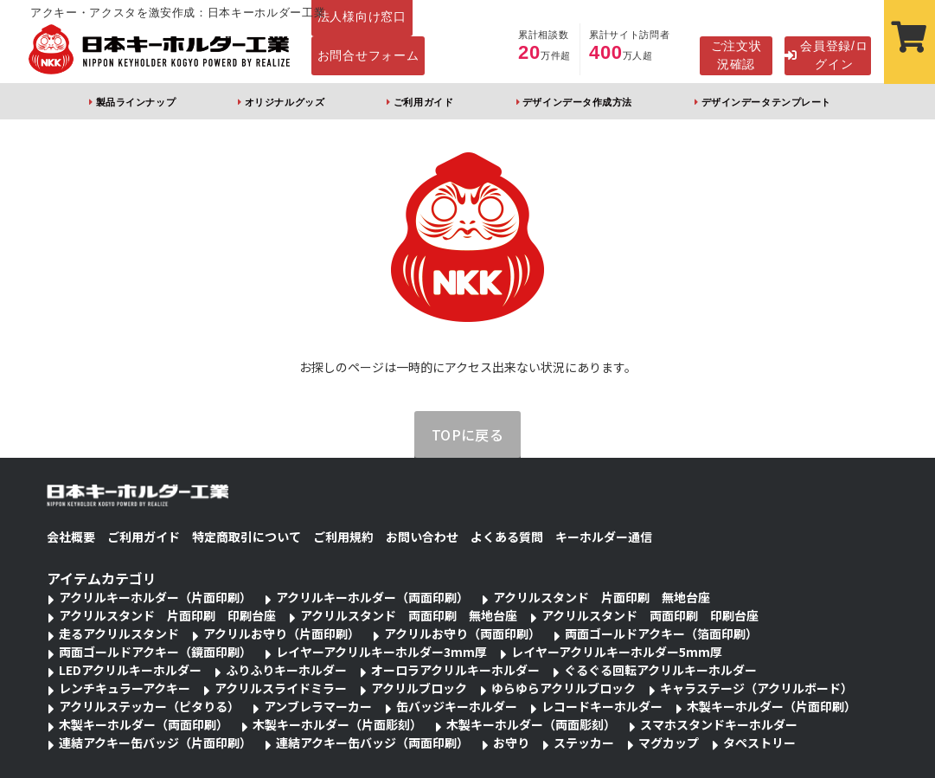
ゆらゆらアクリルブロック (563, 688)
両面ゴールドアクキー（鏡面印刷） (155, 651)
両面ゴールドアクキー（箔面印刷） (661, 633)
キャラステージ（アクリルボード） (756, 688)
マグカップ (668, 742)
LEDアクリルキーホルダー (130, 669)
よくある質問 (507, 536)
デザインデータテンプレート (766, 102)
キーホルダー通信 (603, 536)
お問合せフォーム (368, 55)
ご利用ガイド (423, 102)
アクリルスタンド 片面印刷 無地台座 (601, 597)
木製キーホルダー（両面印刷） (143, 724)
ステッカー (584, 742)
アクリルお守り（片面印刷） (281, 633)
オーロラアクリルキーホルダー (455, 669)
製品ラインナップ (136, 102)
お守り (511, 742)
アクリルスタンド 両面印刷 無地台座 (408, 615)
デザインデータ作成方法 (577, 102)
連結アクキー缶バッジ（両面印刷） (372, 742)
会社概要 (71, 536)
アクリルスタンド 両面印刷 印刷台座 (650, 615)
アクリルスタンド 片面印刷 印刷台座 (167, 615)
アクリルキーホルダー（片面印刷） (155, 597)
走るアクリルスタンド (119, 633)
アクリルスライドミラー (281, 688)
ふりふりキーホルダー (286, 669)
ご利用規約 (343, 536)
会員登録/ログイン (826, 55)
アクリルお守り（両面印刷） (462, 633)
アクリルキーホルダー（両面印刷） (372, 597)
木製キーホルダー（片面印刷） (771, 706)
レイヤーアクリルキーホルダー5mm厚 (616, 651)
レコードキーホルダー (602, 706)
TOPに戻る (468, 434)
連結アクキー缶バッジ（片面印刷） (155, 742)
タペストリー (759, 742)
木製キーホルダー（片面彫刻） (337, 724)
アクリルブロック (419, 688)
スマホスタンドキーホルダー (718, 724)
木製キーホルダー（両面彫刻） (531, 724)
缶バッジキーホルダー (456, 706)
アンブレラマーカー (318, 706)
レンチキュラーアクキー (124, 688)
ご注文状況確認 (736, 55)
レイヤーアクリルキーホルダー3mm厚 (381, 651)
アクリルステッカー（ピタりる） (149, 706)
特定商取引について (246, 536)
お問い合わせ (422, 536)
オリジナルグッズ (284, 102)
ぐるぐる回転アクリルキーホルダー (660, 669)
